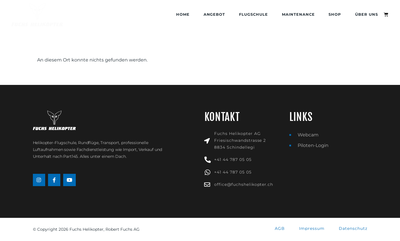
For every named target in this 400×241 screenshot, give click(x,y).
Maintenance (298, 14)
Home (183, 14)
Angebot (214, 14)
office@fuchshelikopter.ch (243, 184)
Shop (335, 14)
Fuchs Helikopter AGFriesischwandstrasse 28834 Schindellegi (240, 140)
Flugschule (253, 14)
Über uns (366, 14)
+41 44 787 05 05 (232, 159)
